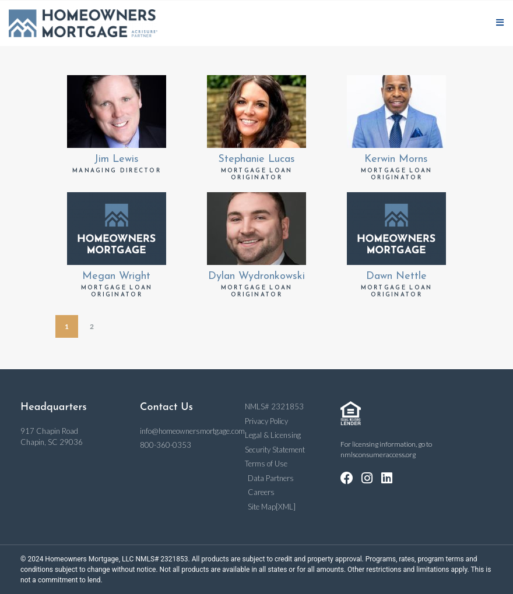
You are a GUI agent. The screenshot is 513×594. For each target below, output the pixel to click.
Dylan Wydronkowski (256, 276)
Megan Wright (116, 276)
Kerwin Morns (396, 159)
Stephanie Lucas (256, 159)
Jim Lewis (116, 159)
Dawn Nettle (396, 276)
